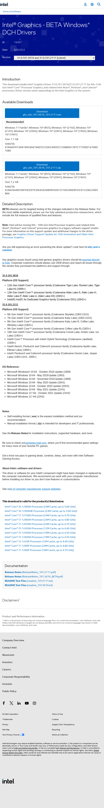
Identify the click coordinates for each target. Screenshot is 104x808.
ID (3, 42)
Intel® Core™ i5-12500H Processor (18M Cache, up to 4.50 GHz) (40, 532)
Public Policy (9, 691)
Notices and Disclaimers (70, 748)
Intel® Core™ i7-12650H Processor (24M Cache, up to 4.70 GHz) (40, 524)
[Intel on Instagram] (34, 703)
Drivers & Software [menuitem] (12, 11)
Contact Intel (9, 647)
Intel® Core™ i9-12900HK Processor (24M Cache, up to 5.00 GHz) (41, 511)
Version (6, 57)
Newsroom (8, 655)
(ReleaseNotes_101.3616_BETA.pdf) (34, 576)
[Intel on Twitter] (11, 703)
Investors (7, 662)
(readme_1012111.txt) (29, 580)
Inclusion (7, 684)
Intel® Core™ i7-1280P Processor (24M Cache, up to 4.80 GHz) (39, 545)
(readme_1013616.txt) (29, 585)
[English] (92, 4)
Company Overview (13, 640)
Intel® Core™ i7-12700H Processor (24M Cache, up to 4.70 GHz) (40, 515)
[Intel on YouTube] (26, 703)
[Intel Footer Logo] (8, 781)
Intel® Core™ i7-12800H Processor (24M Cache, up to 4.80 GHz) (40, 519)
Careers (6, 669)
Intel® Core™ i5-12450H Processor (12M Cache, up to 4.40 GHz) (40, 528)
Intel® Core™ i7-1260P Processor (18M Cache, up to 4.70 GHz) (39, 550)
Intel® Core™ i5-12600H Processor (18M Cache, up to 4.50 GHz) (40, 537)
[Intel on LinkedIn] (19, 703)
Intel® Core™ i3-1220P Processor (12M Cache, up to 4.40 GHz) (39, 541)
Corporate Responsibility (16, 676)
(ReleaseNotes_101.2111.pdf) (30, 572)
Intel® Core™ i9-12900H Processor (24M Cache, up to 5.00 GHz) (40, 506)
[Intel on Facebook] (3, 703)
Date (5, 49)
